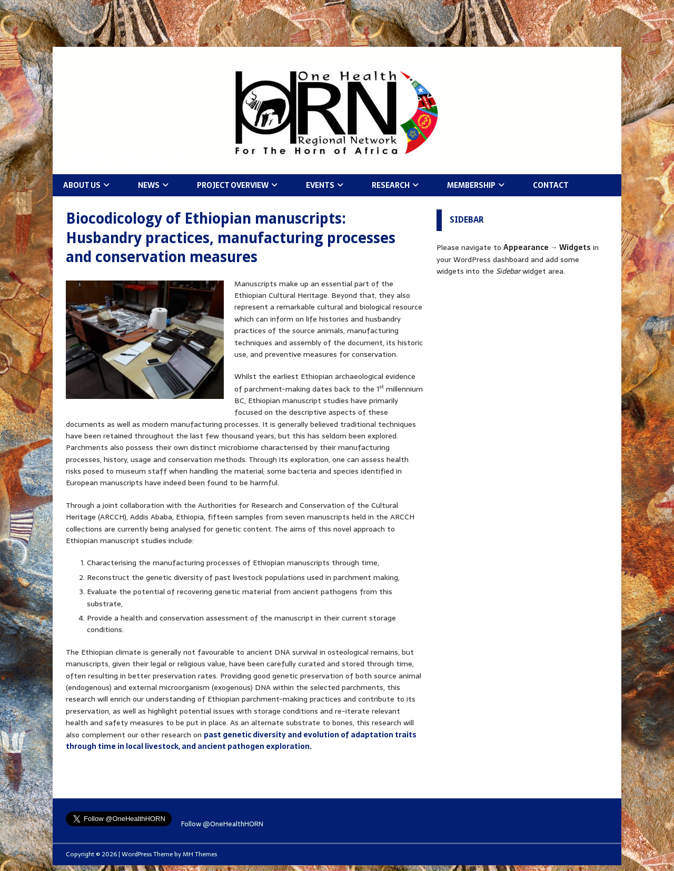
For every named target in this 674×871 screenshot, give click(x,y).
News (149, 185)
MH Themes (200, 854)
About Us (82, 185)
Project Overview (233, 185)
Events (320, 185)
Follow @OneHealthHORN (222, 823)
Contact (551, 185)
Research (391, 185)
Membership (471, 185)
